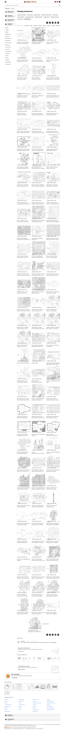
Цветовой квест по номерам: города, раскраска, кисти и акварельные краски (23, 328)
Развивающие (8, 62)
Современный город (54, 17)
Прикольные (8, 64)
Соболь (20, 708)
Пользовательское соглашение (30, 728)
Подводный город (38, 17)
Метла (6, 702)
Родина (48, 699)
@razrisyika (28, 641)
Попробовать (22, 669)
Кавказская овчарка (51, 708)
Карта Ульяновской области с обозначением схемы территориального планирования (53, 168)
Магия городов (35, 363)
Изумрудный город (29, 17)
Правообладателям (8, 728)
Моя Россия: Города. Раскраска (23, 363)
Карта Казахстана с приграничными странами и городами (52, 435)
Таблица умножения (37, 702)
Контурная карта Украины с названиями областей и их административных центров (22, 435)
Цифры (6, 31)
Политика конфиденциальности (18, 728)
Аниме (6, 27)
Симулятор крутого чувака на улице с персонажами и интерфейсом (37, 311)
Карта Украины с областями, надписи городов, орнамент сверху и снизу (22, 186)
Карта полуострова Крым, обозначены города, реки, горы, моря (38, 560)
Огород (34, 704)
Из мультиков (8, 47)
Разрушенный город (21, 14)
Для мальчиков (8, 42)
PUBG (20, 702)
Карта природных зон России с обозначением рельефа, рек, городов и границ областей (38, 471)
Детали (6, 699)
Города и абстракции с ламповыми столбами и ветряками (21, 115)
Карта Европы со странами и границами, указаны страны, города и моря (52, 186)
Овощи (6, 55)
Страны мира (7, 711)
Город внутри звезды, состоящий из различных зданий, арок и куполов (38, 275)
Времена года (8, 34)
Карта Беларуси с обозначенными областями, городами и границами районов (38, 614)
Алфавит (7, 29)
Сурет (20, 709)
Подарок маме (21, 699)
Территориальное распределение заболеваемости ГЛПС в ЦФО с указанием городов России (53, 364)
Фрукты (6, 57)
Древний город (37, 14)
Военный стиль (36, 699)
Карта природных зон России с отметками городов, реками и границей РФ (52, 275)
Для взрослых (8, 38)
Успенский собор (8, 704)
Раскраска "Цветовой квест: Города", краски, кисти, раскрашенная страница (22, 346)
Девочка (34, 701)
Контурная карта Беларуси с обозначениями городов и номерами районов (37, 596)
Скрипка (34, 706)
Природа (7, 59)
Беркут (6, 709)
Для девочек (7, 40)
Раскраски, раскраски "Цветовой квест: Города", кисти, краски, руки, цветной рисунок (52, 328)
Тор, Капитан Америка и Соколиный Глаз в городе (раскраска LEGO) (22, 596)
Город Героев (55, 14)
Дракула (20, 706)
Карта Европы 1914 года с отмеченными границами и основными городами (22, 382)
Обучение (7, 53)
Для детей (7, 36)
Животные (7, 44)
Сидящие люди (8, 706)
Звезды (6, 708)
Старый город (46, 17)
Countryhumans (22, 704)
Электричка (21, 701)
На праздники (8, 51)
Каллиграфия (49, 706)
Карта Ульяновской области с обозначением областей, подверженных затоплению (23, 453)
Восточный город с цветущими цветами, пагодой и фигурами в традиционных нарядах (38, 186)
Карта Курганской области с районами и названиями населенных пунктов (22, 417)
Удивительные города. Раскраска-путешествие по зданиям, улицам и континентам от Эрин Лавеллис (53, 578)
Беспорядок (35, 711)
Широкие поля (36, 709)
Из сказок (7, 49)
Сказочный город (20, 17)
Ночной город (30, 14)
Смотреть (15, 677)
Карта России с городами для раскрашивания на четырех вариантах (37, 524)
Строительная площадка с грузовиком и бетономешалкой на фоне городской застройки (23, 239)
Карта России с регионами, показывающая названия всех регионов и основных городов (38, 115)
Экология (6, 701)
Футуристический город (46, 14)
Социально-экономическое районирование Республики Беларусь (52, 596)
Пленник (48, 704)
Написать (21, 651)
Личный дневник (50, 709)
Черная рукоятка (50, 701)
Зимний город (20, 19)
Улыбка (34, 708)
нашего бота (53, 642)
